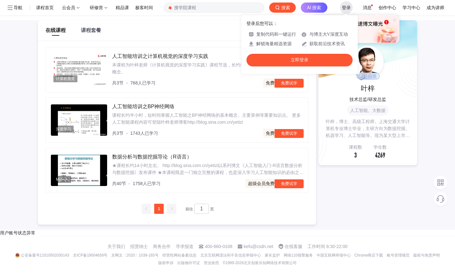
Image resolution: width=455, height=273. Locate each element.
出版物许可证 (188, 263)
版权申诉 (165, 263)
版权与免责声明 (426, 255)
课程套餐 (91, 30)
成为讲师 (435, 7)
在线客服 (293, 246)
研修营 (96, 7)
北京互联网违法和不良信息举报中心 (230, 255)
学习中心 (411, 7)
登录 (346, 7)
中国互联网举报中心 (334, 255)
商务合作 (162, 246)
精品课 (122, 7)
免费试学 (289, 83)
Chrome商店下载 (369, 255)
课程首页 (45, 7)
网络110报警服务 (298, 255)
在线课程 (56, 30)
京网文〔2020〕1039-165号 (134, 255)
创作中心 (387, 7)
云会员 (68, 7)
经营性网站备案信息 (179, 255)
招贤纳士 (139, 246)
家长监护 (272, 255)
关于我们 (116, 246)
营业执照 (211, 263)
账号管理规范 (398, 255)
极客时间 (144, 7)
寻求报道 (184, 246)
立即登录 (299, 60)
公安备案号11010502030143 (45, 255)
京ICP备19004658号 (90, 255)
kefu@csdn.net (258, 246)
